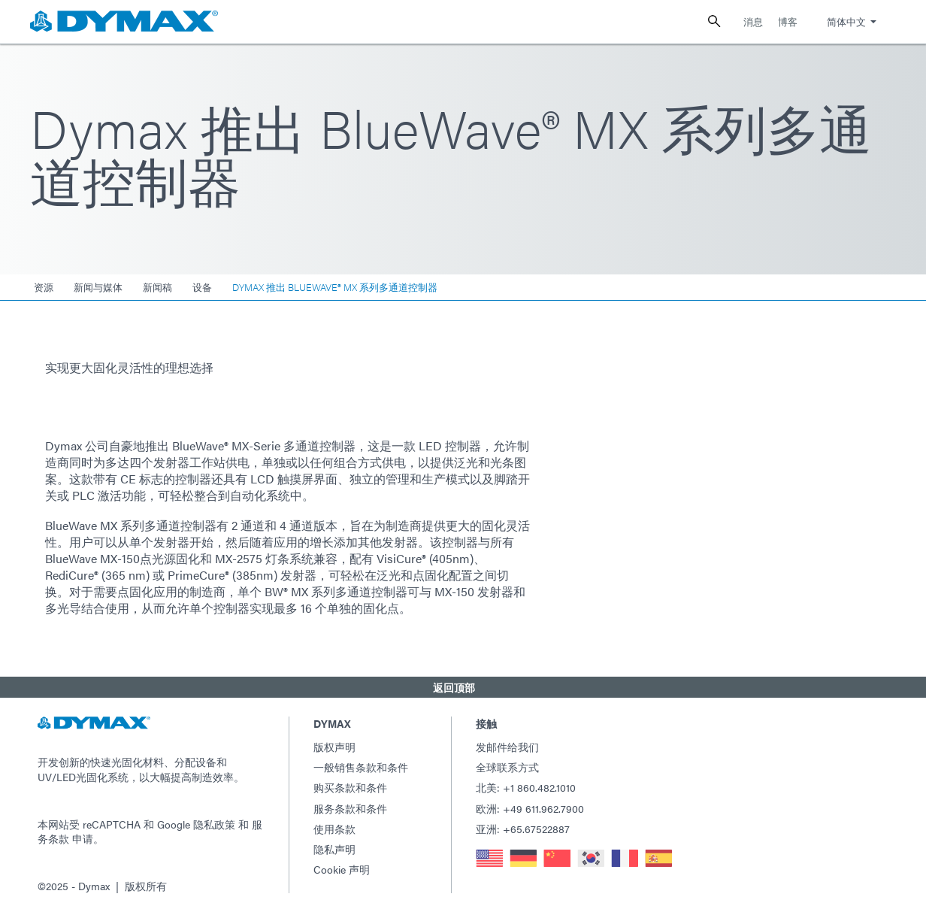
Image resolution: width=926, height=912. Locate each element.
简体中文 (846, 21)
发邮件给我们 (507, 746)
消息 (753, 21)
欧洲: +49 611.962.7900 (530, 808)
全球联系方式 (507, 766)
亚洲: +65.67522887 (523, 828)
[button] (463, 687)
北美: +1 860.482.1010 (526, 787)
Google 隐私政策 (196, 824)
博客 (787, 21)
